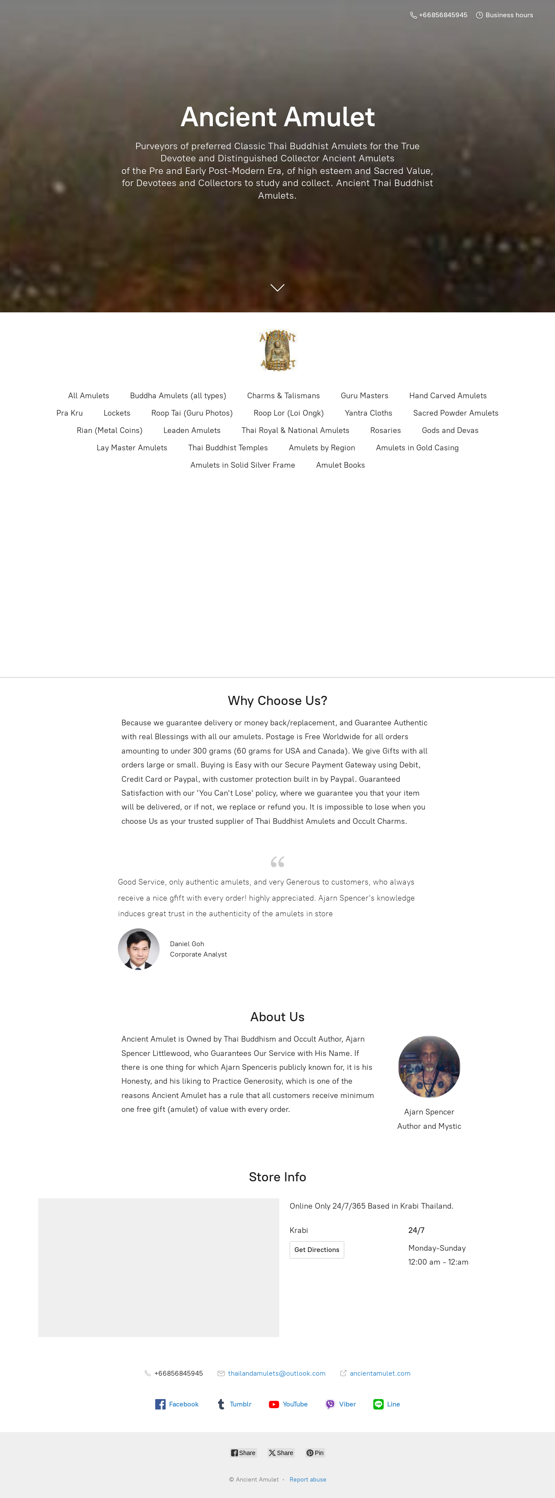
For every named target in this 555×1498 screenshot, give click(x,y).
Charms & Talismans (283, 395)
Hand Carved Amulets (448, 395)
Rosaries (385, 430)
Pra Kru (69, 413)
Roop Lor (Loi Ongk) (289, 413)
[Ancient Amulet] (277, 350)
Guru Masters (364, 395)
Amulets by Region (322, 447)
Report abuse (308, 1479)
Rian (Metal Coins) (110, 430)
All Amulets (88, 395)
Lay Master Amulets (132, 447)
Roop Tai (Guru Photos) (192, 413)
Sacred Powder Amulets (456, 413)
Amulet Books (340, 465)
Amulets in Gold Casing (417, 447)
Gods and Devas (450, 430)
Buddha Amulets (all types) (178, 395)
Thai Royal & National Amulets (295, 430)
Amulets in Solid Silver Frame (242, 465)
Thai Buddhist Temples (228, 447)
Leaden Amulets (192, 430)
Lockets (117, 413)
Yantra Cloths (368, 413)
